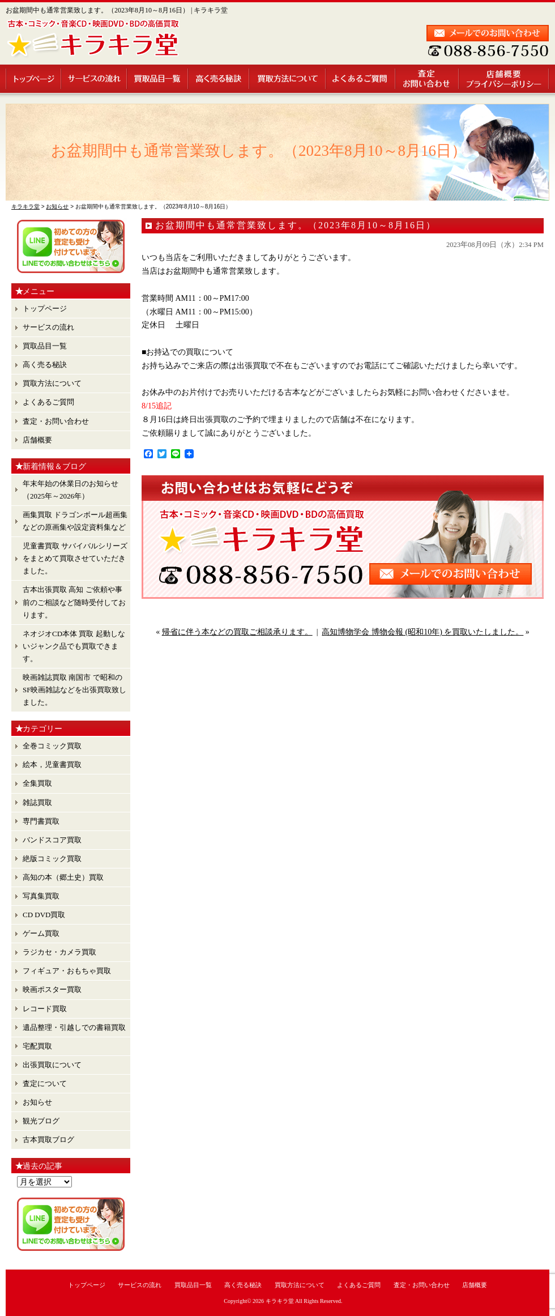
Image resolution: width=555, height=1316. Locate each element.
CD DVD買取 (44, 914)
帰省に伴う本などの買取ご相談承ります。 (237, 632)
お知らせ (37, 1102)
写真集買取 (41, 896)
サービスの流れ (94, 79)
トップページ (34, 79)
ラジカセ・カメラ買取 (59, 952)
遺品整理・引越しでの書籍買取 (74, 1027)
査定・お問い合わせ (427, 79)
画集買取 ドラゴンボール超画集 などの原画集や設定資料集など (75, 520)
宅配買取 (37, 1046)
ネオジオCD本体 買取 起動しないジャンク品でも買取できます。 (74, 646)
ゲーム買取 (41, 933)
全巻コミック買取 (52, 746)
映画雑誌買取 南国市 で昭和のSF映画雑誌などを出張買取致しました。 (74, 689)
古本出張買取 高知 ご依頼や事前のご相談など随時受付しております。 (74, 602)
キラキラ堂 (280, 1301)
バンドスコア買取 (52, 840)
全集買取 (37, 783)
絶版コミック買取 (52, 858)
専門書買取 (41, 821)
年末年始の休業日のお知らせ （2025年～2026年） (70, 489)
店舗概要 (504, 79)
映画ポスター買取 (52, 989)
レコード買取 (45, 1008)
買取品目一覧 (158, 79)
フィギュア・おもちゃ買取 (67, 970)
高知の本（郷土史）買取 (63, 877)
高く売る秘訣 (219, 79)
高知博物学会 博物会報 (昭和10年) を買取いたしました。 (422, 632)
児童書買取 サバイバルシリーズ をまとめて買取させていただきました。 (75, 558)
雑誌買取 (37, 802)
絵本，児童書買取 (52, 764)
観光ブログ (41, 1121)
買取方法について (288, 79)
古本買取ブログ (48, 1139)
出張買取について (52, 1065)
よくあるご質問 (361, 79)
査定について (45, 1083)
